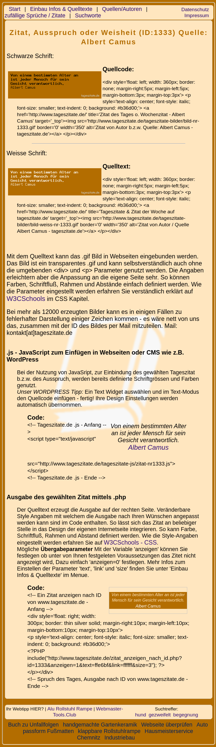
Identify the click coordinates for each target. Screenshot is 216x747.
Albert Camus (148, 447)
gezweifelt (160, 714)
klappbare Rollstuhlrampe (109, 731)
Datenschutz (195, 9)
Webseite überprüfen (166, 725)
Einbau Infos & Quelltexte (61, 9)
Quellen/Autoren (122, 9)
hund (140, 714)
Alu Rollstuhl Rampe (70, 708)
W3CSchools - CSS (130, 542)
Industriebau (119, 738)
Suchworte (88, 15)
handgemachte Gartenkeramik (100, 725)
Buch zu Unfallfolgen (33, 725)
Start (14, 9)
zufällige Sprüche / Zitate (35, 15)
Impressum (196, 15)
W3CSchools (26, 298)
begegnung (185, 714)
